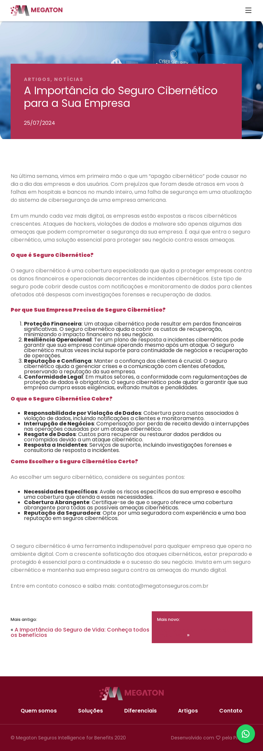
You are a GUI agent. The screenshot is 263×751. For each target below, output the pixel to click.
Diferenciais (140, 710)
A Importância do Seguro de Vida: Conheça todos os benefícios (80, 632)
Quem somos (39, 710)
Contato (230, 710)
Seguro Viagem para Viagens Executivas (196, 632)
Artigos (188, 710)
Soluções (90, 710)
